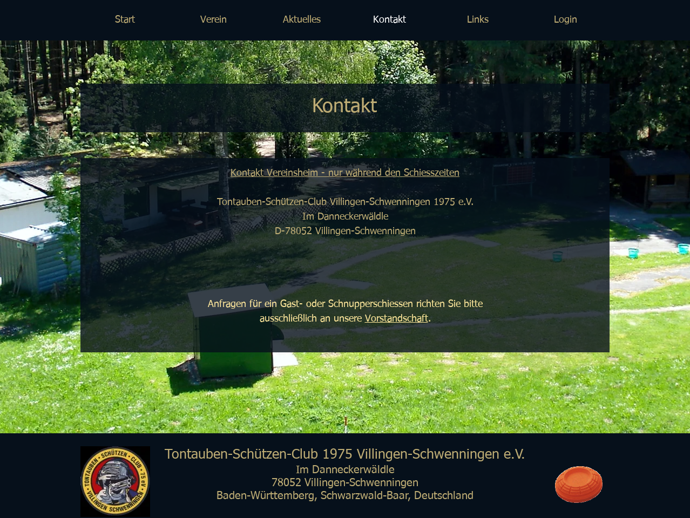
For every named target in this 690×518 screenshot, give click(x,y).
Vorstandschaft (396, 319)
